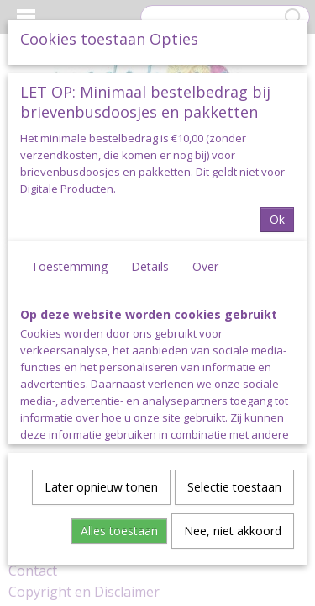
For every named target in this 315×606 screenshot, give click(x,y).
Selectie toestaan (234, 486)
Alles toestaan (119, 530)
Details (150, 266)
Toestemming (69, 266)
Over (205, 266)
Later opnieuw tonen (101, 486)
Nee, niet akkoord (232, 530)
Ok (277, 218)
